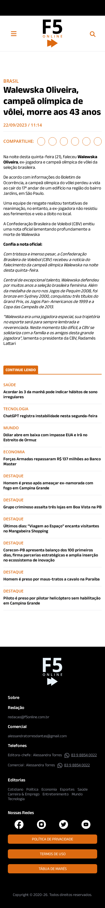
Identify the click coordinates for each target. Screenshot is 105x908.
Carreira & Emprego (23, 794)
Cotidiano (15, 789)
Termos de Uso (53, 854)
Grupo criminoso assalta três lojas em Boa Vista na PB (52, 506)
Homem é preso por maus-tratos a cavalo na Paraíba (51, 579)
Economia (49, 789)
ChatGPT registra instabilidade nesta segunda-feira (50, 415)
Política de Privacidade (52, 839)
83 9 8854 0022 (80, 755)
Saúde (83, 789)
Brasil (11, 81)
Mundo (77, 794)
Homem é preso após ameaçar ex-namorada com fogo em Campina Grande (48, 485)
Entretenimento (56, 794)
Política (32, 789)
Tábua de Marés (53, 868)
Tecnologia (16, 798)
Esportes (67, 789)
